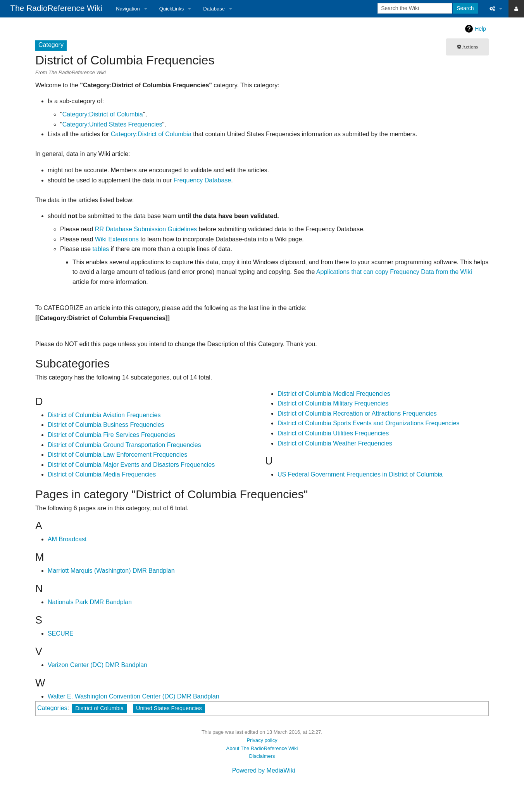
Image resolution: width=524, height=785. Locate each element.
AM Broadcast (67, 539)
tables (101, 249)
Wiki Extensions (117, 239)
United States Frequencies (169, 708)
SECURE (61, 633)
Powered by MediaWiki (263, 770)
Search (465, 8)
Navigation (128, 9)
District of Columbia (99, 708)
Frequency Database (202, 180)
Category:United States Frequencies (112, 124)
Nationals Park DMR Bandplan (90, 602)
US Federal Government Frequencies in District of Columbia (360, 474)
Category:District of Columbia (102, 114)
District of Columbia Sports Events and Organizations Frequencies (369, 423)
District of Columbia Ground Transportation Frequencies (124, 445)
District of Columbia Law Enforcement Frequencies (117, 454)
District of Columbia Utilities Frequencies (333, 433)
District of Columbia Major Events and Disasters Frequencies (131, 464)
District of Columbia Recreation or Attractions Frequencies (357, 413)
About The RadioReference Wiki (262, 748)
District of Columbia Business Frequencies (106, 424)
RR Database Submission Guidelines (146, 229)
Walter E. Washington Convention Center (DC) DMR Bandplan (133, 696)
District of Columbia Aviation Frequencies (104, 415)
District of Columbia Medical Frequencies (334, 393)
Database (214, 9)
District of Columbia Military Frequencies (333, 403)
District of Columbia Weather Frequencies (335, 443)
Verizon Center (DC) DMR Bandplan (97, 665)
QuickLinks (171, 9)
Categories (52, 708)
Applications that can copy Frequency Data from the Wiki (394, 272)
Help (480, 29)
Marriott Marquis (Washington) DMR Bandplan (111, 570)
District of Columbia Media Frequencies (102, 474)
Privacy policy (261, 740)
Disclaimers (262, 756)
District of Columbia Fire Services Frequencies (111, 434)
